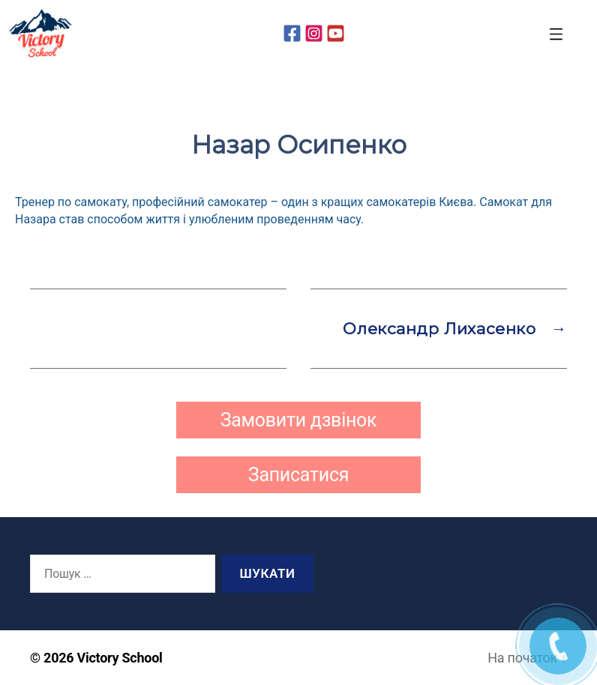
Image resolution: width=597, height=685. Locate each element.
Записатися (298, 475)
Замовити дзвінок (298, 420)
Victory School (120, 658)
